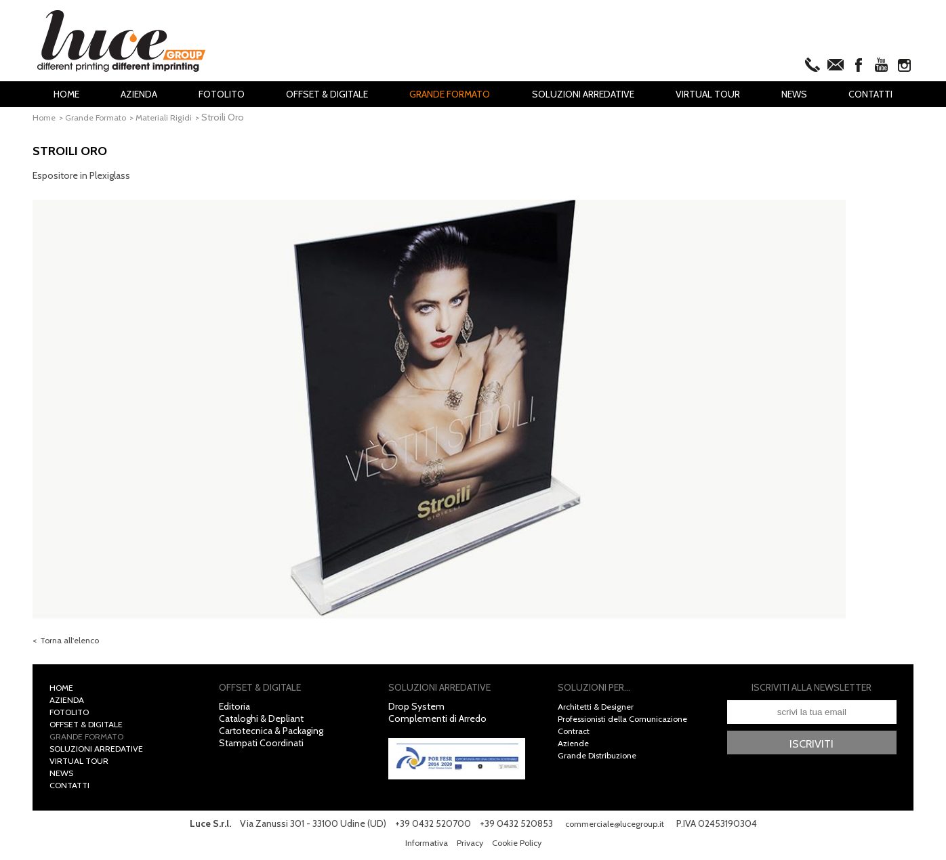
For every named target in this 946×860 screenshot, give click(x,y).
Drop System (416, 711)
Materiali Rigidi (177, 117)
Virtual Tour (708, 94)
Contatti (870, 94)
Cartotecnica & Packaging (271, 735)
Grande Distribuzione (602, 760)
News (794, 94)
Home (66, 94)
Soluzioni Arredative (583, 94)
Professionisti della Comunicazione (632, 723)
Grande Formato (449, 94)
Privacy (468, 847)
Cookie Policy (520, 847)
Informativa (421, 847)
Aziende (575, 747)
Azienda (139, 94)
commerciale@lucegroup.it (614, 828)
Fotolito (222, 94)
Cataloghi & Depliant (261, 723)
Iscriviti (811, 748)
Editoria (234, 711)
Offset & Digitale (327, 94)
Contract (576, 735)
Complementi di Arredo (437, 723)
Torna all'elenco (73, 644)
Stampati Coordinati (261, 747)
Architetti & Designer (600, 711)
